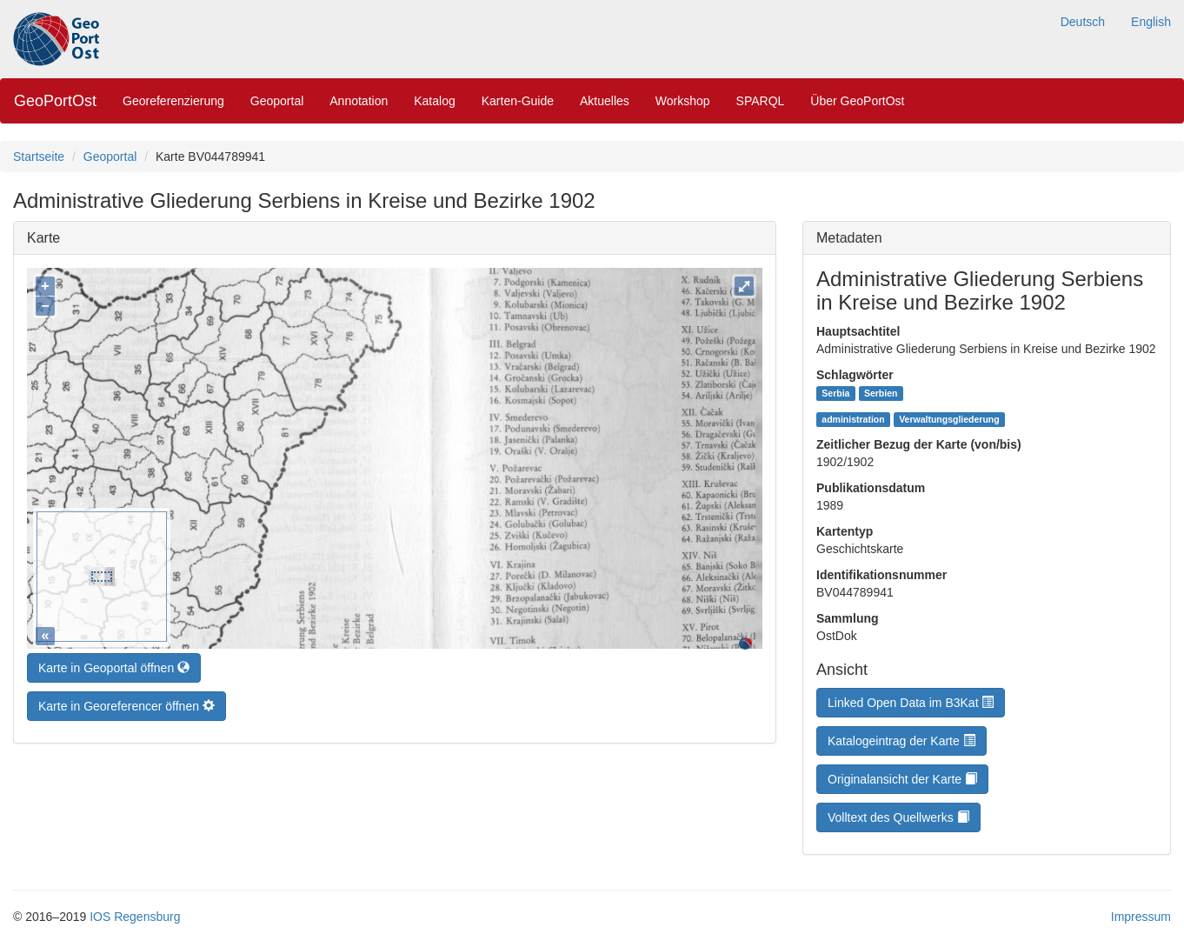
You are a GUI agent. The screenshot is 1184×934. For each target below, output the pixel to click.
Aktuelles (604, 101)
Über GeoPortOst (857, 101)
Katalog (434, 101)
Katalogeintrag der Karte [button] (901, 741)
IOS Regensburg (135, 917)
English (1151, 22)
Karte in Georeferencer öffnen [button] (126, 702)
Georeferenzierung (173, 101)
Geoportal (276, 101)
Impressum (1141, 917)
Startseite (38, 156)
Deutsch (1083, 22)
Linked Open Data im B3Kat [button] (911, 703)
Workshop (682, 101)
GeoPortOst (55, 101)
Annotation (358, 101)
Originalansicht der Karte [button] (902, 779)
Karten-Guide (518, 101)
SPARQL (760, 101)
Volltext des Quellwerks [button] (898, 817)
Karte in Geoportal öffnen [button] (114, 663)
